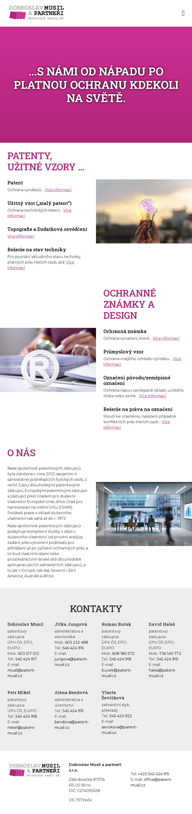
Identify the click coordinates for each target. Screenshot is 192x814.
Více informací (58, 190)
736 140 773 (170, 653)
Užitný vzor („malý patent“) (39, 203)
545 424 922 (121, 716)
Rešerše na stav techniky (36, 249)
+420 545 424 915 (153, 774)
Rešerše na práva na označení (138, 409)
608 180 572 (123, 653)
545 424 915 (73, 711)
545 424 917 (26, 659)
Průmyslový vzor (123, 352)
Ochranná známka (125, 331)
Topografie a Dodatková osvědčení (47, 229)
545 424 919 (167, 659)
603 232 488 (76, 642)
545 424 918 (120, 659)
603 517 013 (28, 653)
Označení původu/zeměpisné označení (136, 380)
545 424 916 (73, 648)
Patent (15, 183)
